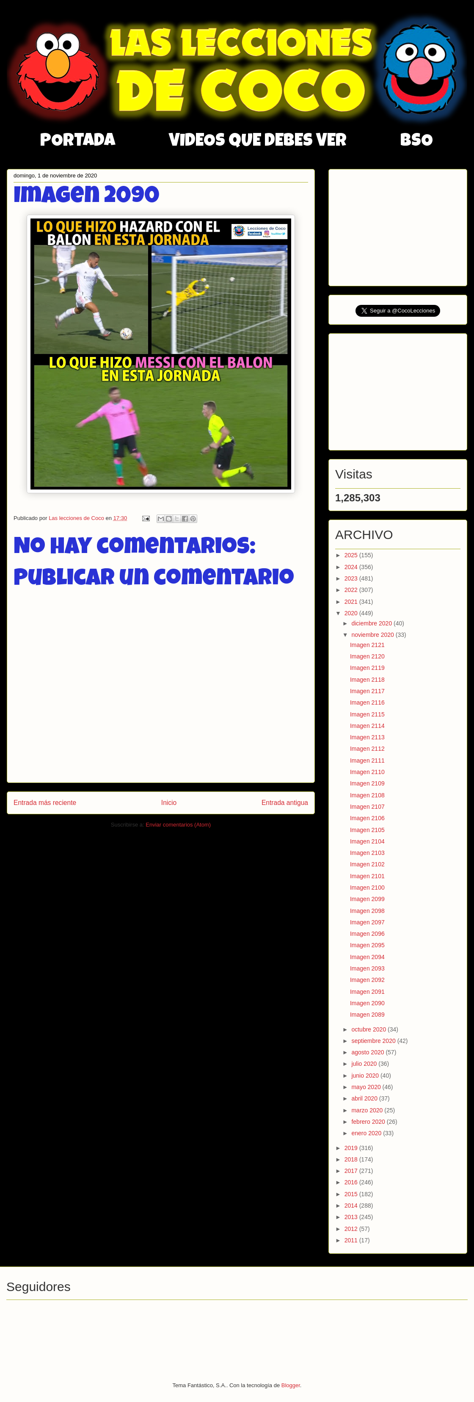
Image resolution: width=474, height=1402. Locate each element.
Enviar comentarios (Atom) (178, 824)
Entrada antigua (285, 802)
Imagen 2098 (367, 910)
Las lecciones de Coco (77, 518)
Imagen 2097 (367, 922)
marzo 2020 (367, 1110)
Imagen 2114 (367, 725)
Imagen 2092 (367, 979)
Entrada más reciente (45, 802)
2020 (351, 613)
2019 (351, 1148)
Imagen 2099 (367, 899)
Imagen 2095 (367, 945)
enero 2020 (367, 1133)
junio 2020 (365, 1075)
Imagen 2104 (367, 841)
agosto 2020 (368, 1052)
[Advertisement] (398, 225)
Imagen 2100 (367, 887)
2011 (351, 1240)
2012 (351, 1228)
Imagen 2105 (367, 830)
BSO (416, 142)
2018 (351, 1159)
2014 (351, 1205)
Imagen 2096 (367, 933)
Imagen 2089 (367, 1014)
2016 (351, 1182)
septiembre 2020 (374, 1040)
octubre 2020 (369, 1029)
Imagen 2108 (367, 795)
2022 (351, 589)
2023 (351, 578)
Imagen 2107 (367, 806)
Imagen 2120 (367, 656)
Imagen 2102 (367, 864)
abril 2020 (365, 1098)
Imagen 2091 (367, 991)
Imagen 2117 (367, 691)
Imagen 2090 (367, 1003)
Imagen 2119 (367, 667)
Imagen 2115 (367, 714)
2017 (351, 1170)
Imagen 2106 (367, 818)
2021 (351, 601)
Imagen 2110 (367, 772)
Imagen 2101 (367, 876)
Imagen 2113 (367, 737)
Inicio (168, 802)
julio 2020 (364, 1063)
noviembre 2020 (373, 634)
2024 (351, 567)
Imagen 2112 (367, 748)
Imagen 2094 (367, 957)
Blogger (290, 1385)
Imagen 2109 (367, 783)
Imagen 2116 (367, 702)
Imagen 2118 (367, 679)
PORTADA (77, 142)
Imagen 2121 (367, 645)
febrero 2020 (368, 1121)
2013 (351, 1217)
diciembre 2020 (372, 623)
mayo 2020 (366, 1087)
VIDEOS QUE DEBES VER (258, 142)
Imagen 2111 (367, 760)
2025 (351, 555)
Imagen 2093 (367, 968)
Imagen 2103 (367, 852)
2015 (351, 1194)
